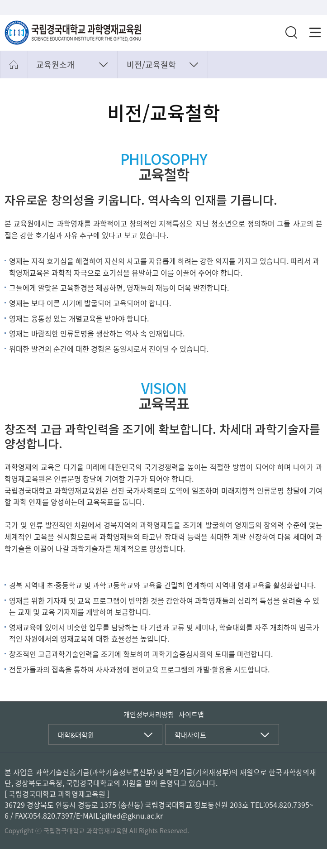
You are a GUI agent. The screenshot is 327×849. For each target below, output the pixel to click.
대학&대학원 (76, 735)
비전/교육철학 (151, 64)
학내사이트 (190, 735)
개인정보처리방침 (148, 714)
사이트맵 (191, 714)
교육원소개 (55, 64)
